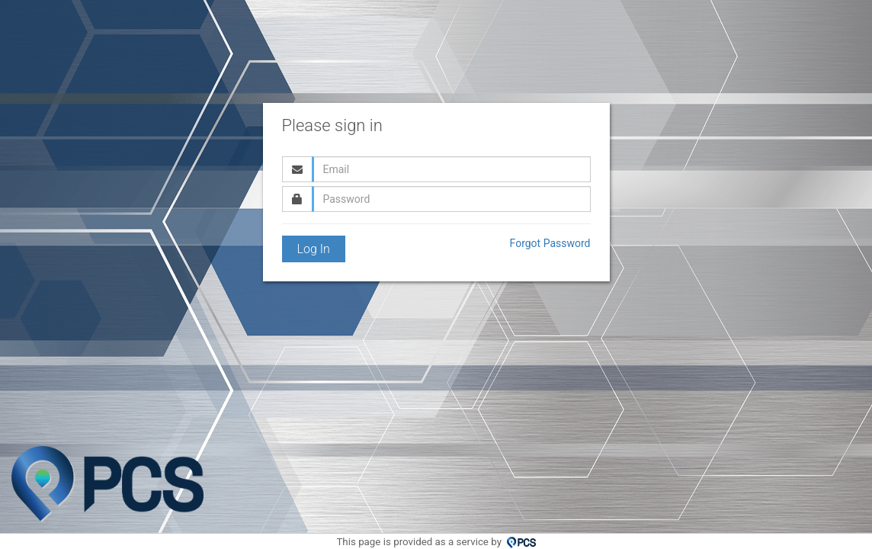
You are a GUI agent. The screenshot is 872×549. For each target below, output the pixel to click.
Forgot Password (550, 243)
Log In (313, 249)
